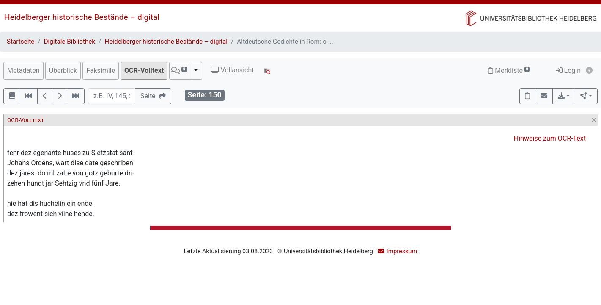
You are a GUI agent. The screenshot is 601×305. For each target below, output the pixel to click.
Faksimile (100, 71)
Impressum (402, 251)
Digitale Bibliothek (69, 41)
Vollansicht (232, 70)
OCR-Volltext (144, 71)
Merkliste (509, 71)
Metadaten (23, 71)
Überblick (63, 71)
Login (568, 71)
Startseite (20, 41)
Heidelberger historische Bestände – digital (81, 17)
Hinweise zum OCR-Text (550, 138)
